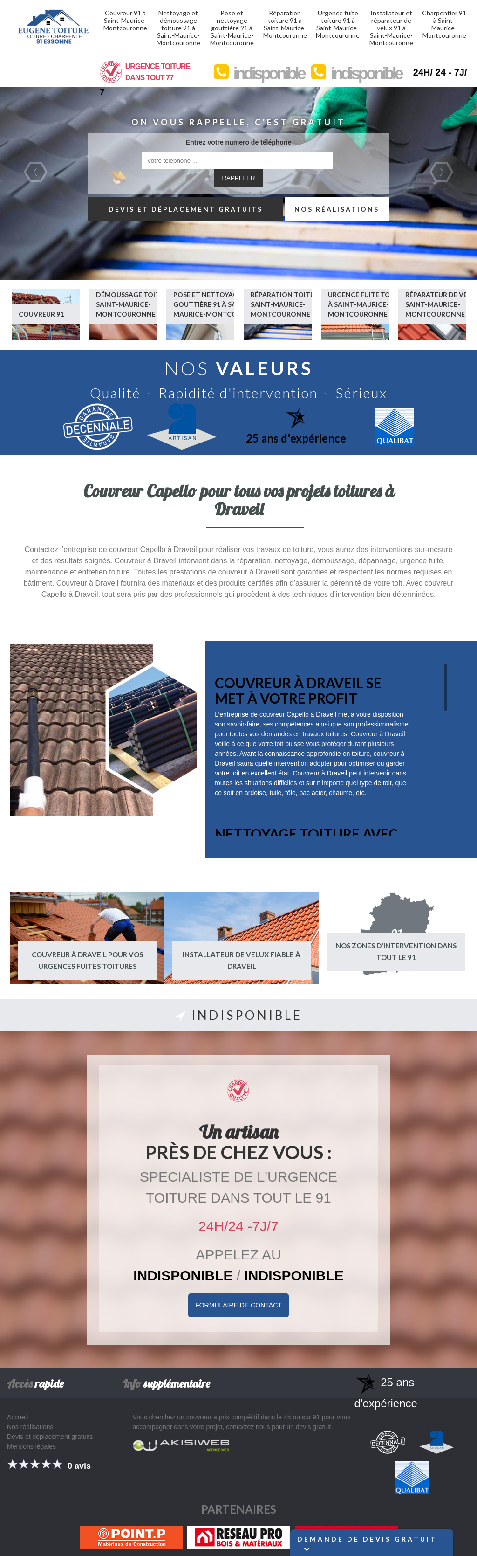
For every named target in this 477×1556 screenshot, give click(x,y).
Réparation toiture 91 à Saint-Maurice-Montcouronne (285, 24)
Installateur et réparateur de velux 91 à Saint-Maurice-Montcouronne (391, 28)
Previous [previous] (36, 172)
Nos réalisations (336, 209)
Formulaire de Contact (238, 1305)
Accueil (17, 1417)
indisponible (268, 73)
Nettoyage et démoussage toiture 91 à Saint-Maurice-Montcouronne (178, 28)
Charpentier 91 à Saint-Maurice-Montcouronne (444, 24)
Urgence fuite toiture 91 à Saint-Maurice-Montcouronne (338, 24)
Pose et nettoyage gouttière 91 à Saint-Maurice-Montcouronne (232, 28)
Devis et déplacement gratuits (186, 209)
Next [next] (441, 172)
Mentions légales (31, 1446)
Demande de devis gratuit (367, 1543)
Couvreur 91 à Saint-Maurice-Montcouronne (125, 20)
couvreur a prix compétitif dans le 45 (238, 1417)
